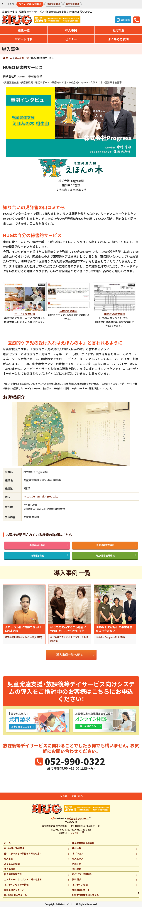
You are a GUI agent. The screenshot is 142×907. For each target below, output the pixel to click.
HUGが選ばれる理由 (14, 848)
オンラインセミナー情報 (16, 884)
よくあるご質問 (118, 39)
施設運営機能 (37, 555)
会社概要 (76, 869)
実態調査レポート (81, 889)
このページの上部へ (73, 795)
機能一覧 (24, 30)
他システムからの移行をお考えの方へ (23, 853)
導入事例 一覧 (22, 57)
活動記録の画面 (68, 311)
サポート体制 (24, 39)
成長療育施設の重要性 (83, 843)
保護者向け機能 (37, 545)
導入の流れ (9, 869)
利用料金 (118, 30)
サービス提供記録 (24, 314)
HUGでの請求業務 (114, 314)
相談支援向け (53, 4)
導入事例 (71, 30)
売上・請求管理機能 (105, 555)
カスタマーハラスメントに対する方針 (23, 879)
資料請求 (76, 879)
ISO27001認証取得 (82, 874)
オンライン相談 (80, 884)
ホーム (9, 57)
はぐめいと (76, 833)
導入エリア (77, 858)
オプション (77, 853)
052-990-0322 (75, 761)
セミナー (71, 39)
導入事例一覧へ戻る (69, 654)
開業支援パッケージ (14, 889)
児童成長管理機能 (105, 545)
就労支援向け (72, 4)
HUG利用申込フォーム (15, 894)
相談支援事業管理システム (85, 894)
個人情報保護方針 (13, 874)
